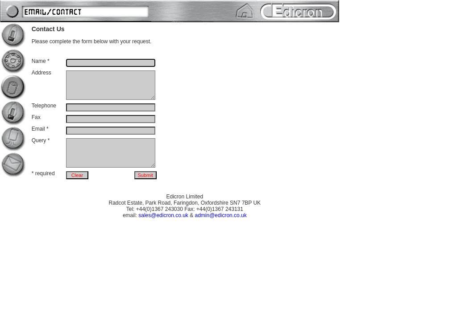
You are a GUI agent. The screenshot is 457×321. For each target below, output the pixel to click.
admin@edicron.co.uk (221, 215)
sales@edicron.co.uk (163, 215)
